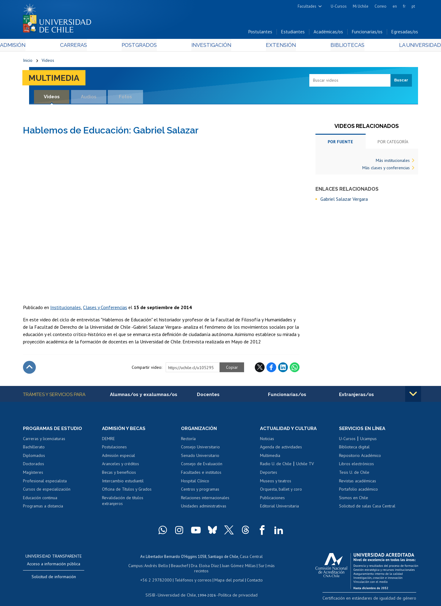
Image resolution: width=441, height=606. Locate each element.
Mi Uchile (360, 6)
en (395, 6)
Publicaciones (272, 499)
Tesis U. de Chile (354, 474)
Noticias (267, 440)
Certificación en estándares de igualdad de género (375, 599)
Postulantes (260, 33)
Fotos (125, 98)
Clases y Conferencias (105, 308)
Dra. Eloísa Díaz (197, 566)
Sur (251, 566)
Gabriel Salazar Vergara (344, 200)
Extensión (272, 46)
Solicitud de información (54, 578)
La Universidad (395, 46)
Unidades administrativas (203, 508)
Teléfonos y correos (192, 575)
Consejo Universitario (200, 448)
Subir (29, 368)
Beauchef (173, 566)
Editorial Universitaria (279, 508)
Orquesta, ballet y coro (281, 491)
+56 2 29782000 (158, 575)
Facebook (271, 368)
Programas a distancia (43, 508)
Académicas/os (328, 33)
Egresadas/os (404, 33)
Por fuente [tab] (340, 143)
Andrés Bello (151, 566)
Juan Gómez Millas (229, 566)
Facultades (307, 6)
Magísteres (33, 474)
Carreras (89, 46)
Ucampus (368, 440)
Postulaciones (114, 448)
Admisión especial (118, 457)
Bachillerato (34, 448)
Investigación (211, 46)
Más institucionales (393, 161)
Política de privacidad (235, 589)
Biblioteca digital (354, 448)
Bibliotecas (330, 46)
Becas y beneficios (119, 474)
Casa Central (251, 557)
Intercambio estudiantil (123, 482)
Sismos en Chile (353, 499)
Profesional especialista (45, 482)
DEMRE (108, 440)
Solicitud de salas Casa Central (367, 508)
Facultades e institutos (201, 474)
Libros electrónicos (356, 466)
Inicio (27, 61)
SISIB (153, 589)
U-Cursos (339, 6)
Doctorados (33, 466)
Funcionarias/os (367, 33)
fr (404, 6)
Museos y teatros (275, 482)
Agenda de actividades (281, 448)
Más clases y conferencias (386, 169)
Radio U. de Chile (276, 466)
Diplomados (34, 457)
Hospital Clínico (195, 482)
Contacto (250, 575)
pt (413, 6)
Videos (48, 61)
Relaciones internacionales (205, 499)
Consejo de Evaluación (201, 466)
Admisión (37, 46)
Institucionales (65, 308)
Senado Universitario (200, 457)
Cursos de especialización (46, 491)
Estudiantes (293, 33)
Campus (131, 566)
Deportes (268, 474)
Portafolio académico (358, 491)
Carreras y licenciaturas (44, 440)
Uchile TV (305, 466)
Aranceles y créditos (120, 466)
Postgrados (147, 46)
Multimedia (56, 79)
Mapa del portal (225, 575)
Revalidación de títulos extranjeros (122, 502)
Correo (380, 6)
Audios (88, 98)
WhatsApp (295, 368)
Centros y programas (200, 491)
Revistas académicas (357, 482)
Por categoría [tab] (393, 143)
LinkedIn (283, 368)
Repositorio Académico (360, 457)
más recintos (268, 566)
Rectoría (188, 440)
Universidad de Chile (177, 589)
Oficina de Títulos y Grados (127, 491)
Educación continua (40, 499)
